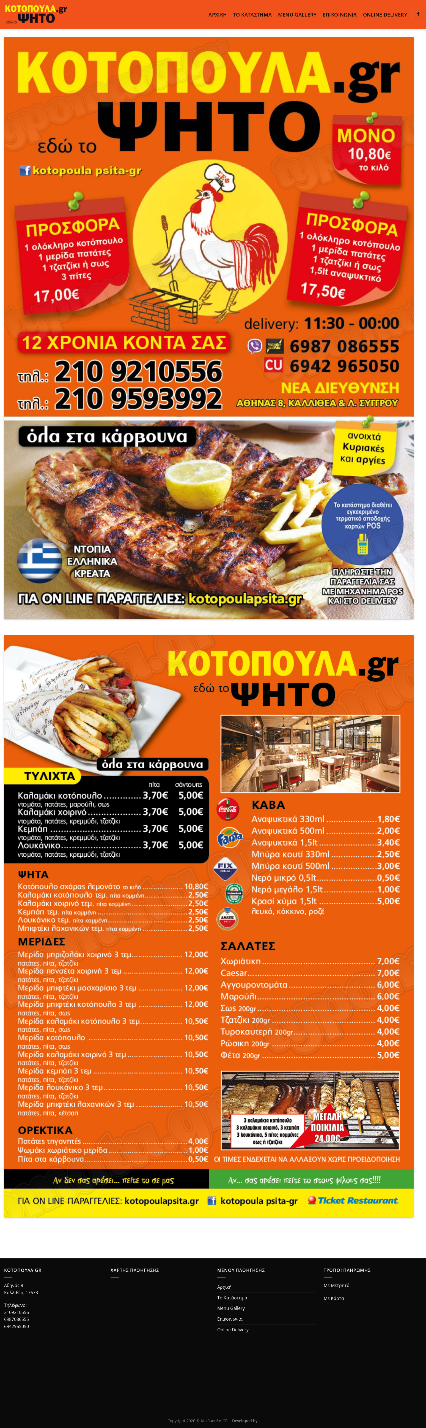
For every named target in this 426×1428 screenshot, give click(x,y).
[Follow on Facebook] (418, 14)
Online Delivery (385, 14)
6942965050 (16, 1326)
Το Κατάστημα (252, 14)
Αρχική (217, 14)
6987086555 (16, 1319)
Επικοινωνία (340, 14)
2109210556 (16, 1312)
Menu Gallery (297, 14)
